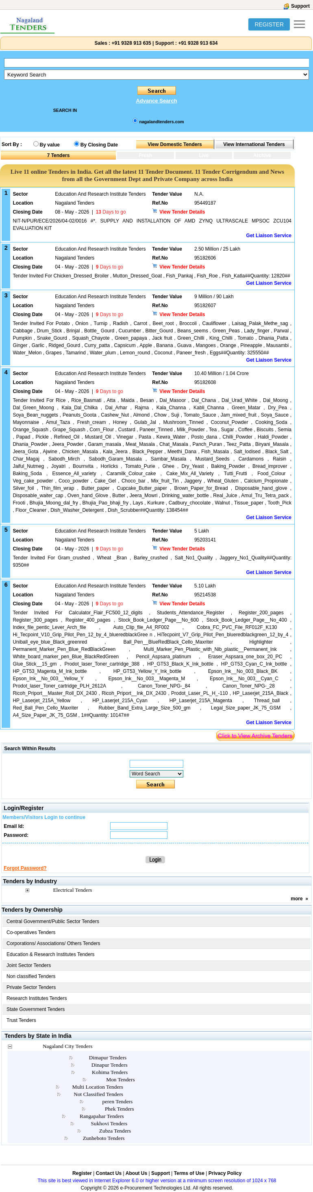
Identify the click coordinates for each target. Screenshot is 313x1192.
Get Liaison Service (268, 235)
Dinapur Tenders (109, 1065)
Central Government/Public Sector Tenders (53, 921)
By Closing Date (99, 145)
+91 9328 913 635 (130, 43)
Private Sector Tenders (31, 987)
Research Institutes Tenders (37, 998)
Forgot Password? (25, 868)
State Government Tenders (36, 1009)
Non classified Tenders (31, 976)
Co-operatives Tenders (31, 932)
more (296, 899)
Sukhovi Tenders (109, 1123)
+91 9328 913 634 (197, 43)
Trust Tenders (21, 1020)
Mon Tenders (120, 1079)
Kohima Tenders (110, 1072)
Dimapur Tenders (107, 1057)
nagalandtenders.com (161, 121)
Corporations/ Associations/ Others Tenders (53, 943)
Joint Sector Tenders (29, 965)
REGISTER (269, 24)
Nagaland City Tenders (67, 1046)
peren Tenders (117, 1101)
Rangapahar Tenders (102, 1116)
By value (50, 145)
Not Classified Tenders (98, 1094)
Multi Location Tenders (97, 1087)
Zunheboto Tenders (104, 1138)
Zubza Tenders (115, 1131)
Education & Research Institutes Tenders (51, 954)
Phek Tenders (119, 1109)
